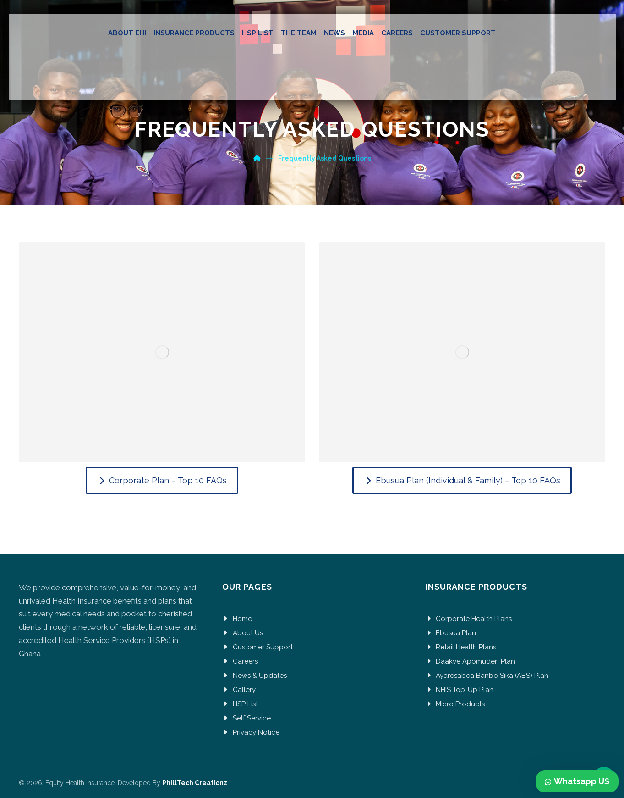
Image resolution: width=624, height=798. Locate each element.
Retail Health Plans (460, 647)
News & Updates (254, 675)
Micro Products (455, 704)
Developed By (171, 783)
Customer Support (257, 647)
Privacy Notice (250, 732)
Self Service (246, 718)
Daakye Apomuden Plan (470, 661)
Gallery (239, 690)
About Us (242, 633)
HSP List (240, 704)
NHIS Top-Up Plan (459, 690)
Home (237, 619)
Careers (240, 661)
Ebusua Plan (450, 633)
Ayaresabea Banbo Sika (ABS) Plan (486, 675)
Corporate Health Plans (468, 619)
